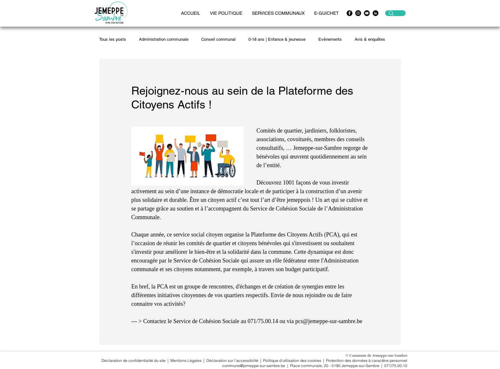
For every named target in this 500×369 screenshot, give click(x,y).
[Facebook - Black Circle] (349, 13)
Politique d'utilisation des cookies (292, 360)
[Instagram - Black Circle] (358, 13)
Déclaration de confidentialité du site (133, 360)
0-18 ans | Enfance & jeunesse (277, 39)
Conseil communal (218, 39)
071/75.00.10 (395, 365)
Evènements (330, 39)
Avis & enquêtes (370, 39)
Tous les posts (112, 39)
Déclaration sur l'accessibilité (232, 360)
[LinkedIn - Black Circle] (375, 13)
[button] (226, 13)
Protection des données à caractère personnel (366, 360)
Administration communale (163, 39)
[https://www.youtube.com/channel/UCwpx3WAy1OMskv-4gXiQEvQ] (367, 13)
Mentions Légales (186, 360)
